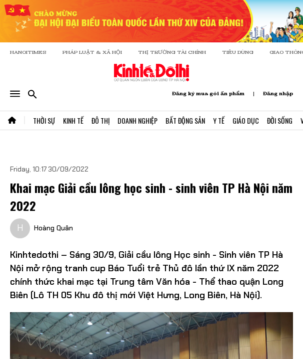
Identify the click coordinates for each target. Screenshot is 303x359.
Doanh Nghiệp (138, 120)
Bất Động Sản (185, 120)
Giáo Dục (245, 120)
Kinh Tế (73, 120)
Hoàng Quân (53, 227)
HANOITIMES (28, 52)
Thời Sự (44, 120)
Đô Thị (101, 120)
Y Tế (218, 120)
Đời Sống (279, 120)
